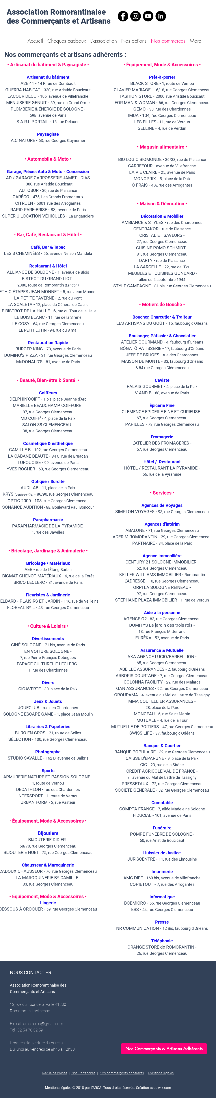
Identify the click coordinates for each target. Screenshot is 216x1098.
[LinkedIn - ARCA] (160, 16)
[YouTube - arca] (148, 16)
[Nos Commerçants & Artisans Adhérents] (164, 1048)
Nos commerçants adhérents (122, 1073)
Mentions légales (161, 1073)
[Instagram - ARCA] (135, 16)
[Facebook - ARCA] (123, 16)
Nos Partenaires (83, 1073)
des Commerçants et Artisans (59, 21)
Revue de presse (54, 1073)
